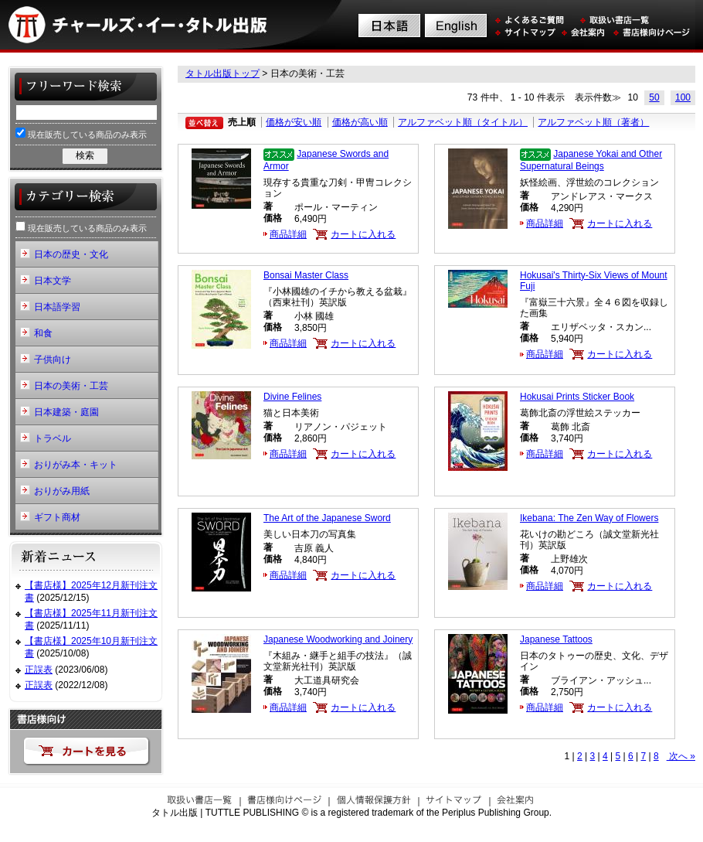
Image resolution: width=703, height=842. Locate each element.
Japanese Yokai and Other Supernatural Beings (591, 160)
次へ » (681, 756)
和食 (43, 333)
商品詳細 (288, 234)
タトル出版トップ (222, 73)
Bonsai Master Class (305, 275)
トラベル (52, 438)
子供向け (52, 359)
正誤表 (39, 669)
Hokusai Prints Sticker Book (577, 396)
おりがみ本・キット (75, 464)
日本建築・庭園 (66, 412)
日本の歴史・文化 (71, 254)
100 (683, 97)
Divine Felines (292, 396)
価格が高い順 (360, 122)
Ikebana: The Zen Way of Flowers (589, 518)
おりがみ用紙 (62, 491)
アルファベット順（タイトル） (463, 122)
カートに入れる (363, 234)
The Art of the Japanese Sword (327, 518)
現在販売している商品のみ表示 (81, 133)
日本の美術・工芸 (71, 385)
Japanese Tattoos (556, 639)
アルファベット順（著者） (593, 122)
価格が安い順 (293, 122)
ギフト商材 (57, 517)
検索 (85, 155)
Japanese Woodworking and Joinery (338, 639)
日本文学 (52, 280)
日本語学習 (57, 307)
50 (654, 97)
